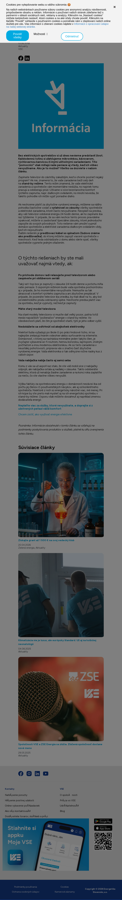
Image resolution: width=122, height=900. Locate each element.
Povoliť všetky (17, 35)
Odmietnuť (72, 36)
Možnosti (39, 34)
